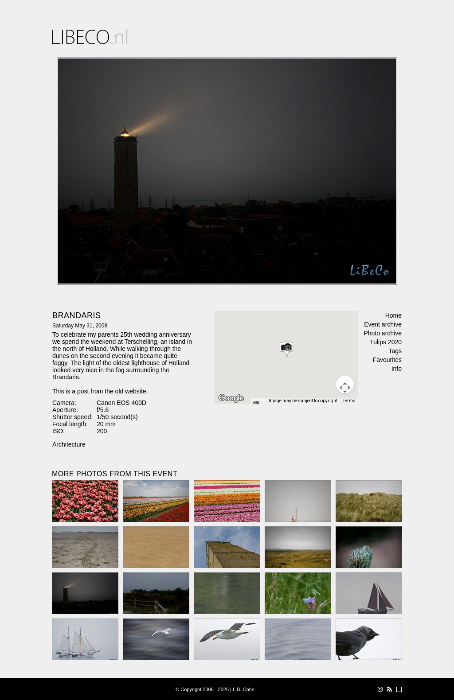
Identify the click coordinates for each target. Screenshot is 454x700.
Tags (395, 350)
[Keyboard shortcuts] (258, 403)
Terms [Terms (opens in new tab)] (349, 400)
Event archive (383, 324)
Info (396, 368)
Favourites (387, 359)
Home (393, 315)
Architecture (69, 444)
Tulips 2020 (386, 342)
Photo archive (383, 333)
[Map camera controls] (345, 384)
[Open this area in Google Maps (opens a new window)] (231, 398)
